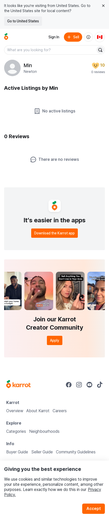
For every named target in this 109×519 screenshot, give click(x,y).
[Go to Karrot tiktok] (100, 385)
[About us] (88, 37)
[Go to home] (6, 37)
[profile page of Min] (12, 68)
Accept (93, 508)
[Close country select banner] (103, 5)
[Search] (100, 50)
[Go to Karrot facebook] (69, 385)
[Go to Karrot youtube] (89, 385)
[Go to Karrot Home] (18, 384)
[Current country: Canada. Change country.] (100, 37)
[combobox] (50, 50)
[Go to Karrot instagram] (79, 385)
